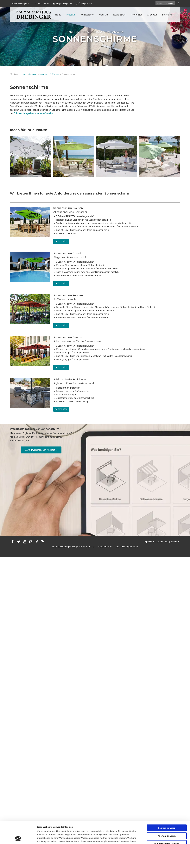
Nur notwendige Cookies (166, 756)
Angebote (152, 15)
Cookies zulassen (166, 740)
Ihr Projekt (167, 15)
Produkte (70, 15)
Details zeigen (149, 772)
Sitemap (175, 541)
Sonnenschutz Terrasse (49, 74)
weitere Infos (61, 241)
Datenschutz (162, 541)
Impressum (149, 541)
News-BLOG (119, 15)
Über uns (103, 15)
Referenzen (136, 15)
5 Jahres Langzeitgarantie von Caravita (33, 113)
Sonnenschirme (95, 39)
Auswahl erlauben (167, 748)
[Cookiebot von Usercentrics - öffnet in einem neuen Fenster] (18, 772)
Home (58, 15)
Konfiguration (87, 15)
